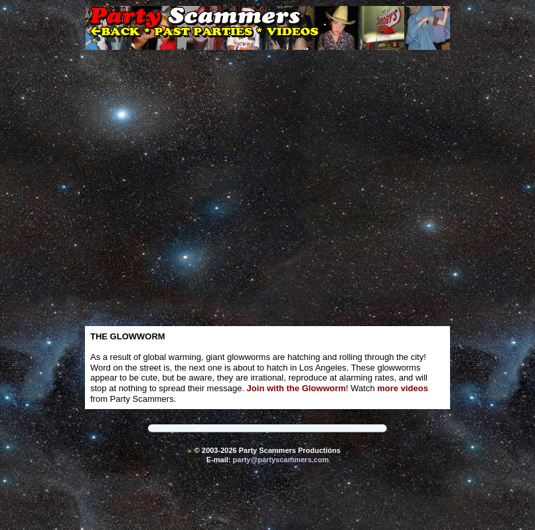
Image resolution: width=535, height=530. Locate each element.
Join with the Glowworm (296, 388)
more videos (402, 388)
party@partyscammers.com (281, 460)
